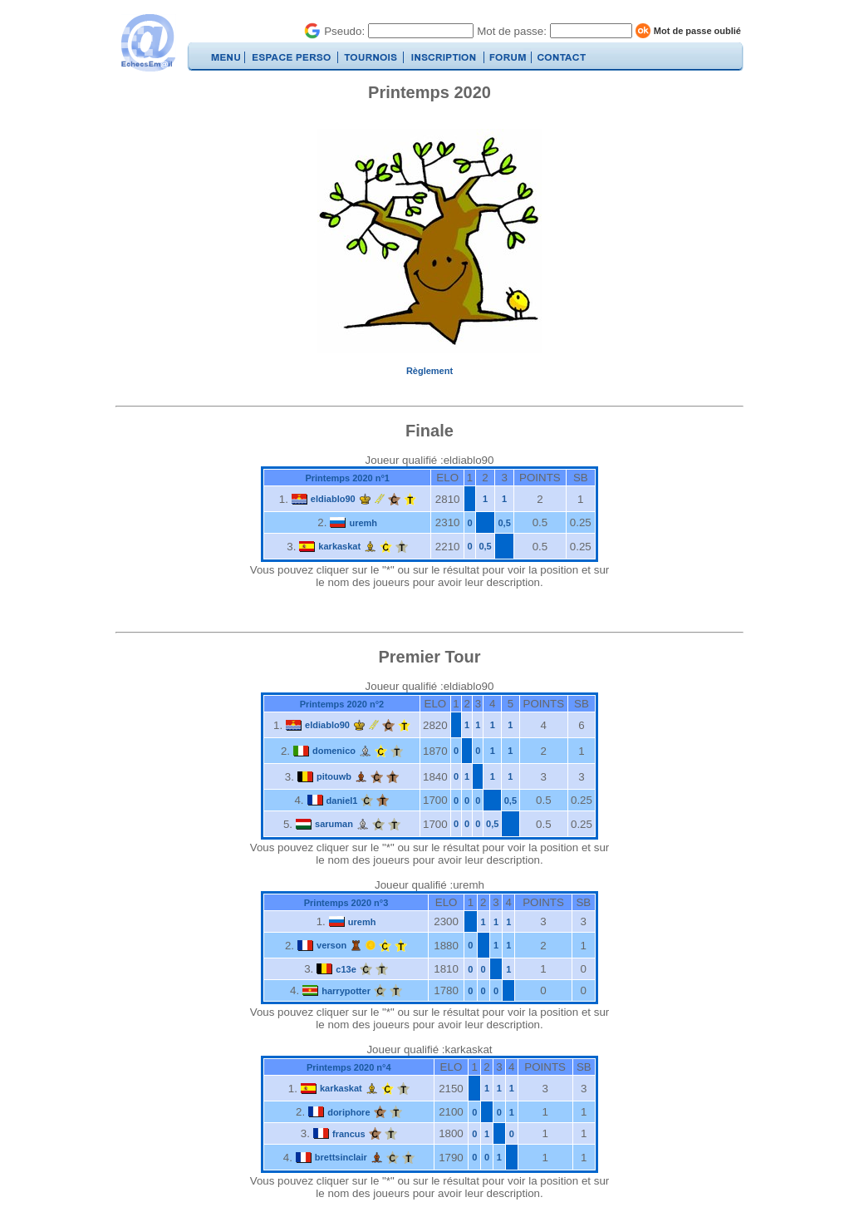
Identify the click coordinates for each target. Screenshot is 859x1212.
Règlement (429, 371)
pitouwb (334, 776)
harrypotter (346, 991)
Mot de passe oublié (697, 31)
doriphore (348, 1112)
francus (349, 1134)
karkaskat (339, 546)
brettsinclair (341, 1157)
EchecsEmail (147, 42)
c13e (346, 969)
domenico (334, 751)
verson (331, 945)
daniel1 (342, 801)
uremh (363, 523)
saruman (334, 824)
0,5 (504, 523)
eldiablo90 (333, 499)
